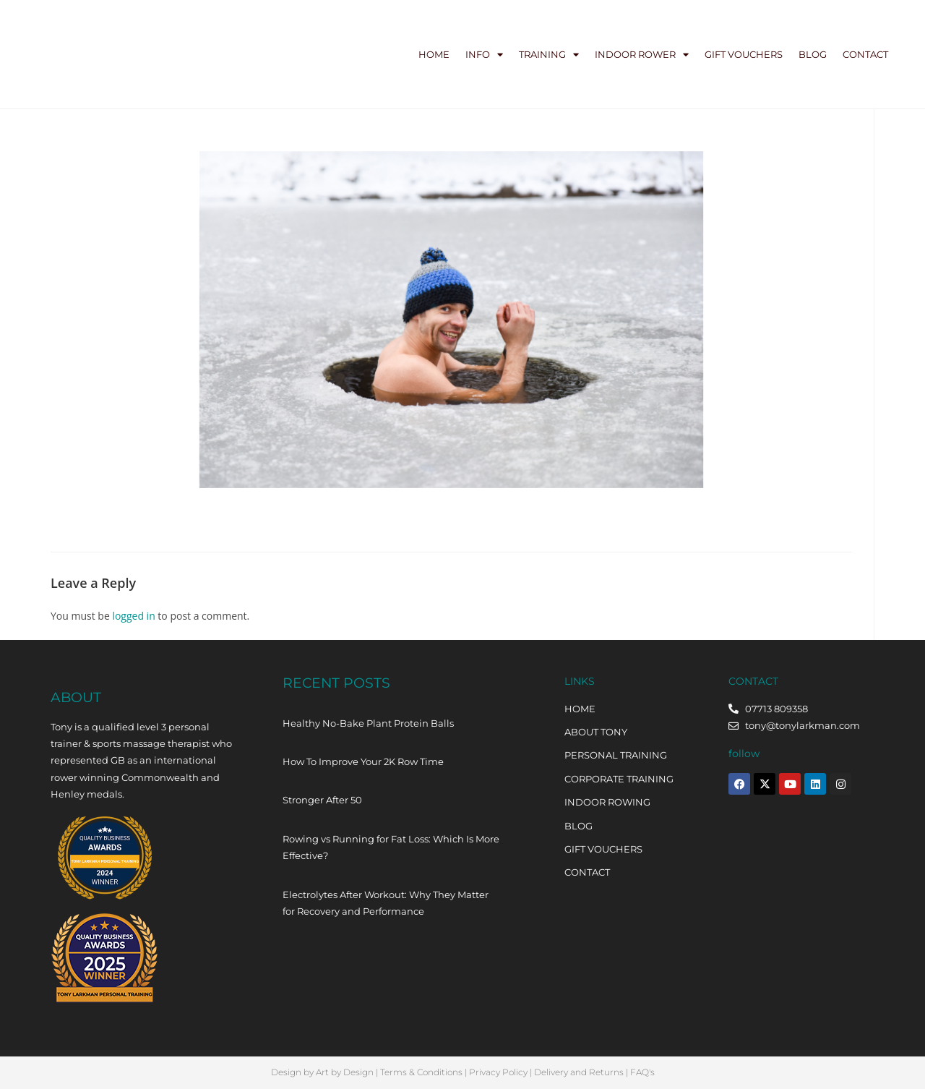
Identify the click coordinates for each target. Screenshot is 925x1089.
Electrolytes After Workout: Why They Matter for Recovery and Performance (386, 903)
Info (484, 54)
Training (549, 54)
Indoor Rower (642, 54)
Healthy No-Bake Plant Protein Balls (368, 723)
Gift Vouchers (744, 54)
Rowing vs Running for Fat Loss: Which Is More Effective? (391, 847)
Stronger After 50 (322, 800)
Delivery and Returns (579, 1072)
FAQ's (642, 1072)
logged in (133, 616)
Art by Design (345, 1072)
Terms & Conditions (421, 1072)
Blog (813, 54)
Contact (865, 54)
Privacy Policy (498, 1072)
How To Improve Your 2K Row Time (363, 761)
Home (433, 54)
